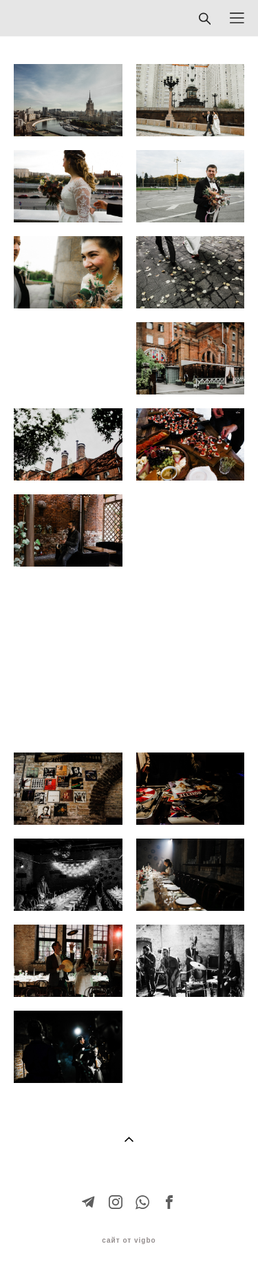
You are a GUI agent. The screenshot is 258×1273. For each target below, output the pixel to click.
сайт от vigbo (128, 1240)
